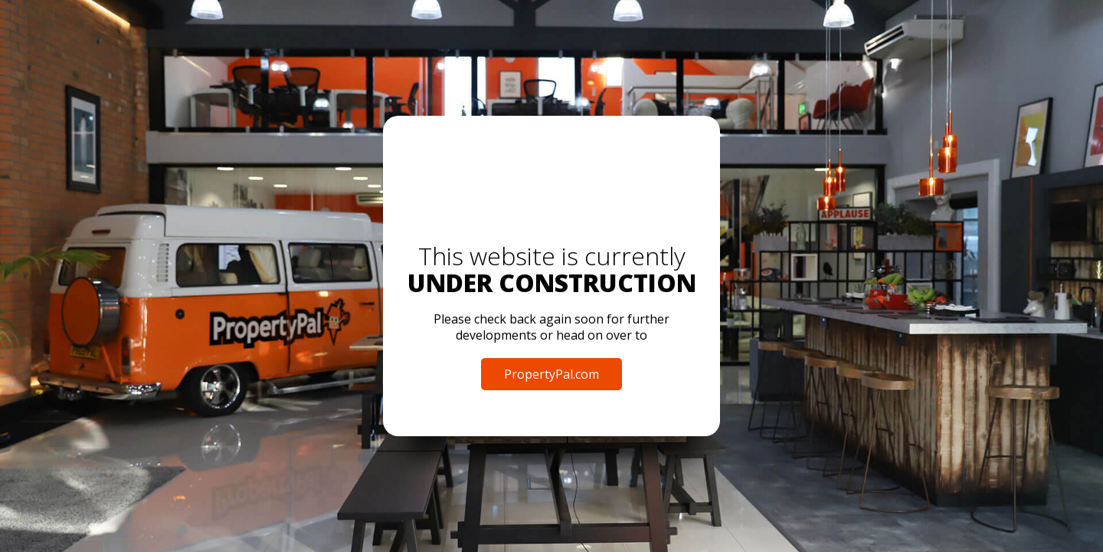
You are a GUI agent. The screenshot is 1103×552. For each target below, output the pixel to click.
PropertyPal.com (551, 374)
